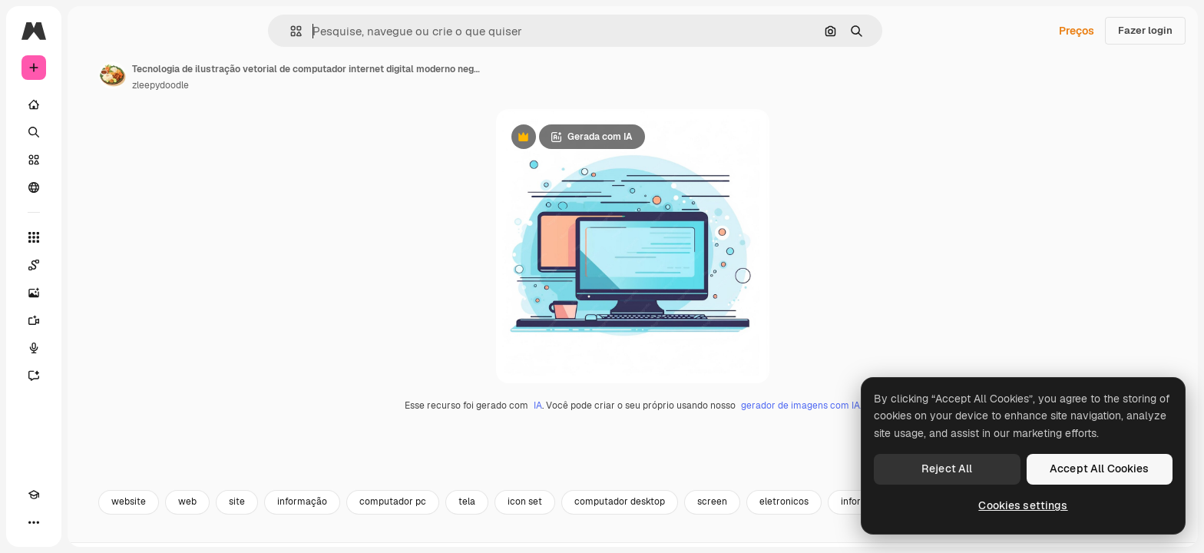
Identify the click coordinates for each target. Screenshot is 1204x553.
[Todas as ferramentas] (92, 237)
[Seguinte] (1165, 535)
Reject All (946, 468)
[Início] (92, 104)
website (245, 535)
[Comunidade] (92, 187)
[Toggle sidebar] (150, 30)
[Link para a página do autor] (229, 75)
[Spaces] (92, 265)
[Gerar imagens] (92, 292)
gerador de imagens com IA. (859, 438)
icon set (641, 535)
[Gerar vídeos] (92, 320)
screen (829, 535)
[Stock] (92, 159)
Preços (1076, 31)
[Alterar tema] (61, 522)
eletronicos (900, 535)
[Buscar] (92, 132)
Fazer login (1145, 30)
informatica (982, 535)
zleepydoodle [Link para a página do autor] (277, 85)
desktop (1057, 535)
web (304, 535)
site (354, 535)
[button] (348, 31)
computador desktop (736, 535)
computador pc (509, 535)
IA (596, 438)
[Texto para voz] (92, 348)
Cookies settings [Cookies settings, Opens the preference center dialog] (1022, 505)
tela (583, 535)
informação (419, 535)
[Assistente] (92, 375)
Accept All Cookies (1099, 468)
